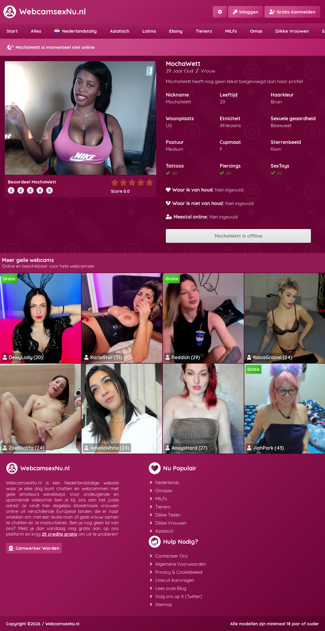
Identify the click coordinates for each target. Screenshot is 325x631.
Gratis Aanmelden (292, 12)
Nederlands (164, 482)
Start (12, 31)
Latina (149, 31)
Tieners (204, 31)
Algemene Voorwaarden (178, 564)
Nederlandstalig (75, 31)
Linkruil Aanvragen (172, 580)
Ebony (176, 31)
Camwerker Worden (33, 548)
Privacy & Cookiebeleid (176, 572)
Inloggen (245, 12)
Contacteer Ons (169, 556)
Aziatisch (119, 31)
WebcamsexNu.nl (44, 11)
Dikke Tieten (165, 515)
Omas (256, 31)
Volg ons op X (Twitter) (176, 596)
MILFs (231, 31)
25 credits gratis (59, 534)
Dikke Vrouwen (292, 31)
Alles (36, 31)
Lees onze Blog (168, 588)
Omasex (161, 490)
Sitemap (161, 604)
